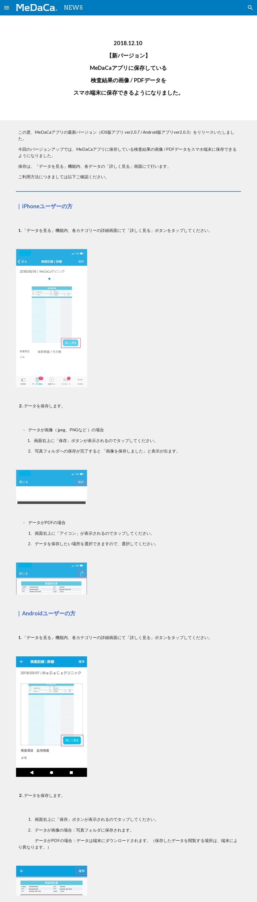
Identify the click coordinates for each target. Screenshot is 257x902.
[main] (128, 67)
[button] (6, 7)
